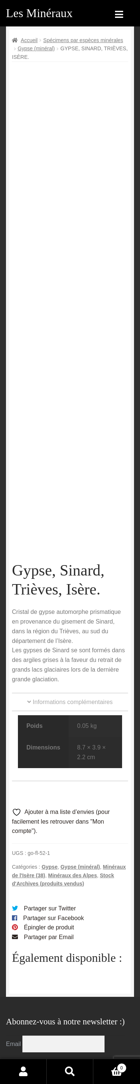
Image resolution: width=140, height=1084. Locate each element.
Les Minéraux (39, 13)
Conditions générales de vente (65, 1007)
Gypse (49, 739)
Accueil (29, 40)
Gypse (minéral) (36, 48)
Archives (59, 984)
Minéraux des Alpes (72, 747)
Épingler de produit (49, 799)
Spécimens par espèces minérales (83, 40)
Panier (110, 1067)
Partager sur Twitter (50, 780)
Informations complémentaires (70, 574)
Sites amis (61, 1030)
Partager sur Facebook (53, 790)
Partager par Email (49, 809)
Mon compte (23, 1071)
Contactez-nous (69, 1044)
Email (14, 916)
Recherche (70, 1071)
